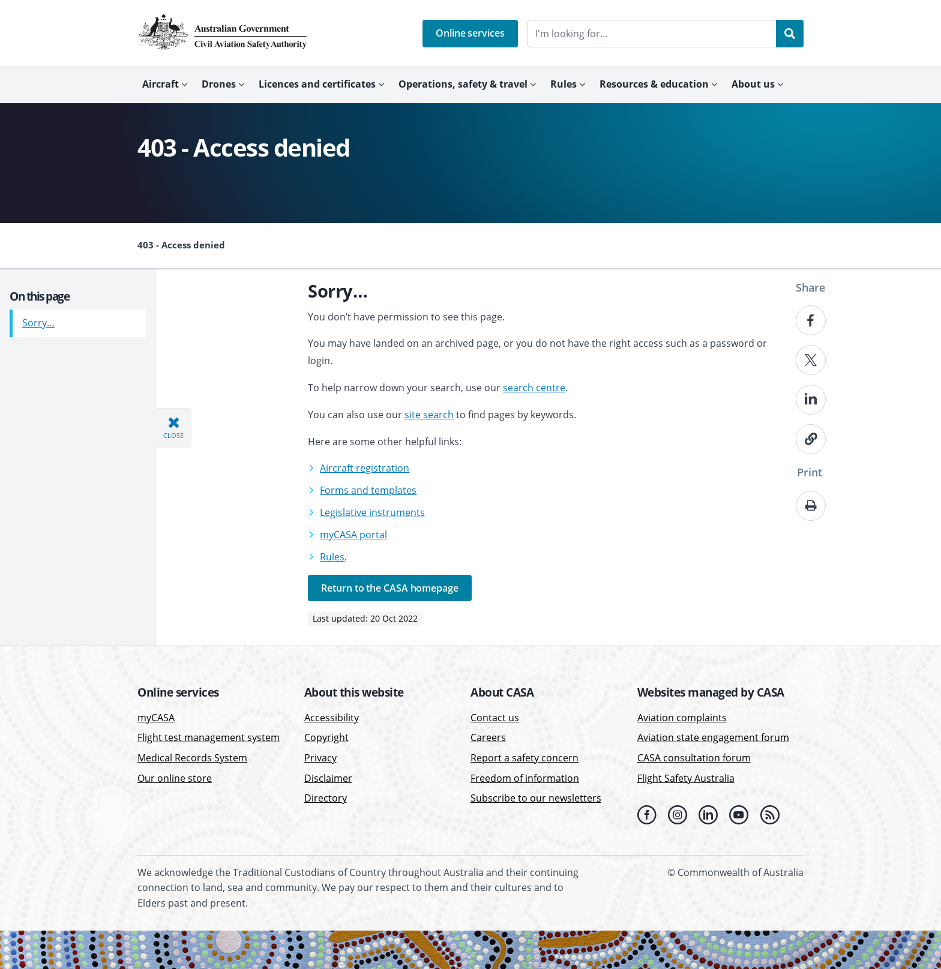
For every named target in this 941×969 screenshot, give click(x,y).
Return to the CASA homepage (389, 588)
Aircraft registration (364, 468)
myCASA (156, 717)
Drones (219, 84)
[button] (470, 33)
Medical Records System (192, 757)
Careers (488, 737)
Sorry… (38, 318)
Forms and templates (368, 490)
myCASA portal (353, 534)
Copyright (326, 737)
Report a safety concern (524, 757)
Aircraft (160, 84)
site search (429, 414)
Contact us (494, 717)
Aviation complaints (682, 717)
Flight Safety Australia (686, 778)
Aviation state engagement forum (713, 737)
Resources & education (654, 84)
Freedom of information (524, 778)
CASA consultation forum (694, 757)
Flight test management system (208, 737)
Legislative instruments (372, 512)
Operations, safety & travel (463, 84)
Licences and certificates (317, 84)
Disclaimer (328, 778)
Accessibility (331, 717)
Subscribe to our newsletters (535, 798)
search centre (534, 387)
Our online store (174, 778)
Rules (563, 84)
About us (753, 84)
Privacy (320, 757)
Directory (325, 798)
